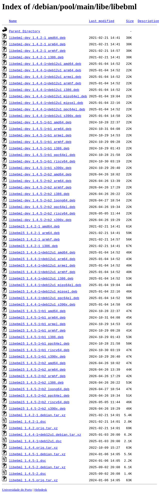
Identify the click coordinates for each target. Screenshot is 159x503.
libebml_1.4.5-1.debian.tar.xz (37, 454)
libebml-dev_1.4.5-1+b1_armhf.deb (40, 141)
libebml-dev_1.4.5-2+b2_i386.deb (39, 193)
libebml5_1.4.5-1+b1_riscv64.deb (39, 350)
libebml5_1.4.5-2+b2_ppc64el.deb (39, 395)
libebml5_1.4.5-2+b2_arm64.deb (37, 369)
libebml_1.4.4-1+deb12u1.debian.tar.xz (45, 434)
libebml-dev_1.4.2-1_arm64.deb (37, 44)
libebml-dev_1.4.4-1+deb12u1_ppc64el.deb (47, 109)
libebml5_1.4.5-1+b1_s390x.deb (37, 356)
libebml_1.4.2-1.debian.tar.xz (37, 415)
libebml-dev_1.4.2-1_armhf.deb (37, 50)
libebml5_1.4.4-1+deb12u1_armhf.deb (42, 272)
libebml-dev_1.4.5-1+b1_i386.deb (39, 148)
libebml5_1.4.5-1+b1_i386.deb (36, 337)
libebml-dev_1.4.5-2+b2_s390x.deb (40, 219)
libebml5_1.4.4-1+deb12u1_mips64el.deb (45, 285)
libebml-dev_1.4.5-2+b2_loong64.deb (42, 200)
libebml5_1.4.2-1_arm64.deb (34, 232)
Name (13, 21)
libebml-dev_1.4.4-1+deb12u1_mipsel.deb (46, 102)
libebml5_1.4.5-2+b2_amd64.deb (37, 363)
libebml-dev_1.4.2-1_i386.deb (36, 57)
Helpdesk (40, 489)
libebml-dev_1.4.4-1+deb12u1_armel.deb (45, 76)
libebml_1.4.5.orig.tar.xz (33, 480)
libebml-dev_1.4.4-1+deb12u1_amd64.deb (45, 63)
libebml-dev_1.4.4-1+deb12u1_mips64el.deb (48, 96)
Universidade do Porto (17, 489)
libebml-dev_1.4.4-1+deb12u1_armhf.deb (45, 83)
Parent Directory (24, 31)
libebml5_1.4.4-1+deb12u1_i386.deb (41, 278)
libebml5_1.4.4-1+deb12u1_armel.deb (42, 265)
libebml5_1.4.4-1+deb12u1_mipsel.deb (43, 291)
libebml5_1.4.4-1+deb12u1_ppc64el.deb (44, 298)
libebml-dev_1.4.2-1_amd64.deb (37, 37)
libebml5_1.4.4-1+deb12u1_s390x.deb (42, 304)
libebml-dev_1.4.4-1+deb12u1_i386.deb (44, 89)
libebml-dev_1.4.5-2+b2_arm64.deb (40, 180)
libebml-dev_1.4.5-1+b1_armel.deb (40, 135)
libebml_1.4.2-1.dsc (27, 421)
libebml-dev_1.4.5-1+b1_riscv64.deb (42, 161)
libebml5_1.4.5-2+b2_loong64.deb (39, 389)
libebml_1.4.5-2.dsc (27, 473)
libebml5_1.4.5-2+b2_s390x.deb (37, 408)
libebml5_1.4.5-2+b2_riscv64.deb (39, 402)
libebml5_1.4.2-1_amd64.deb (34, 226)
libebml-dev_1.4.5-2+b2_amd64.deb (40, 174)
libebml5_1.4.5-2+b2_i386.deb (36, 382)
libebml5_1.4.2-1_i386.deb (33, 245)
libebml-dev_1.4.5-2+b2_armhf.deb (40, 187)
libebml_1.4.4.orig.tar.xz (33, 447)
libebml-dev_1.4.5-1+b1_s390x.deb (40, 167)
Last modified (101, 21)
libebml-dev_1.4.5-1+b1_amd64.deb (40, 122)
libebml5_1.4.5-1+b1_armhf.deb (37, 330)
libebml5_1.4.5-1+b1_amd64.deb (37, 311)
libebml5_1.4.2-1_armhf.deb (34, 239)
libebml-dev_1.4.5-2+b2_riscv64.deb (42, 213)
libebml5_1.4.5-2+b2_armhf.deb (37, 376)
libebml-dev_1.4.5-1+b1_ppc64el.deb (42, 154)
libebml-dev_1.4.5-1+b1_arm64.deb (40, 128)
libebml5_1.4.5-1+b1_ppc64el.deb (39, 343)
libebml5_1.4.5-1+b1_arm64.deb (37, 317)
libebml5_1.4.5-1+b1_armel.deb (37, 324)
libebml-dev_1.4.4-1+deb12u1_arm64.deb (45, 70)
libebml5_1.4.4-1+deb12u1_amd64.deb (42, 252)
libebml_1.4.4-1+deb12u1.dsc (35, 441)
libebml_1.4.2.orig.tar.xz (33, 428)
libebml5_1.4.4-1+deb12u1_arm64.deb (42, 259)
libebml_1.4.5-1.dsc (27, 460)
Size (130, 21)
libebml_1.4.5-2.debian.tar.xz (37, 467)
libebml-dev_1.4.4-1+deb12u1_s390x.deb (45, 115)
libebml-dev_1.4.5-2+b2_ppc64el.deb (42, 206)
